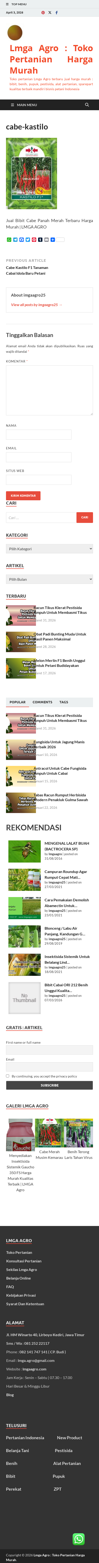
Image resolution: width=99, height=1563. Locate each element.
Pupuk (59, 1476)
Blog (10, 1394)
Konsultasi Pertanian (23, 1261)
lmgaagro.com (34, 1369)
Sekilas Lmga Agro (21, 1269)
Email (11, 448)
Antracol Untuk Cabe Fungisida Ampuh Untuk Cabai (60, 770)
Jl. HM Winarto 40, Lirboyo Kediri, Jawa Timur (45, 1334)
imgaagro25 (57, 882)
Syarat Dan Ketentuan (25, 1303)
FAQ (10, 1286)
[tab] (17, 702)
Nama (11, 425)
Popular (17, 702)
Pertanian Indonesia (25, 1437)
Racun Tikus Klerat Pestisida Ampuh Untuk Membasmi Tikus (60, 610)
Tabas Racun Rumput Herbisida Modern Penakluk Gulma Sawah (61, 797)
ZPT (58, 1489)
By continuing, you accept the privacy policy (41, 1076)
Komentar (17, 361)
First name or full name (23, 1042)
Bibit (10, 1476)
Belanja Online (18, 1278)
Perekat (13, 1489)
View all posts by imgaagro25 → (36, 304)
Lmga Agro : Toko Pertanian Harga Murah (51, 59)
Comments (42, 702)
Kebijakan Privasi (21, 1295)
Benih (11, 1463)
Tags (63, 702)
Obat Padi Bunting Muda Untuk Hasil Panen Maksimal (60, 636)
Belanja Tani (17, 1450)
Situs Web (15, 471)
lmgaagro (55, 854)
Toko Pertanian (19, 1252)
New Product (69, 1437)
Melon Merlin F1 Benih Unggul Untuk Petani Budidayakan (59, 663)
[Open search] (87, 104)
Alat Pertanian (67, 1463)
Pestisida (63, 1450)
